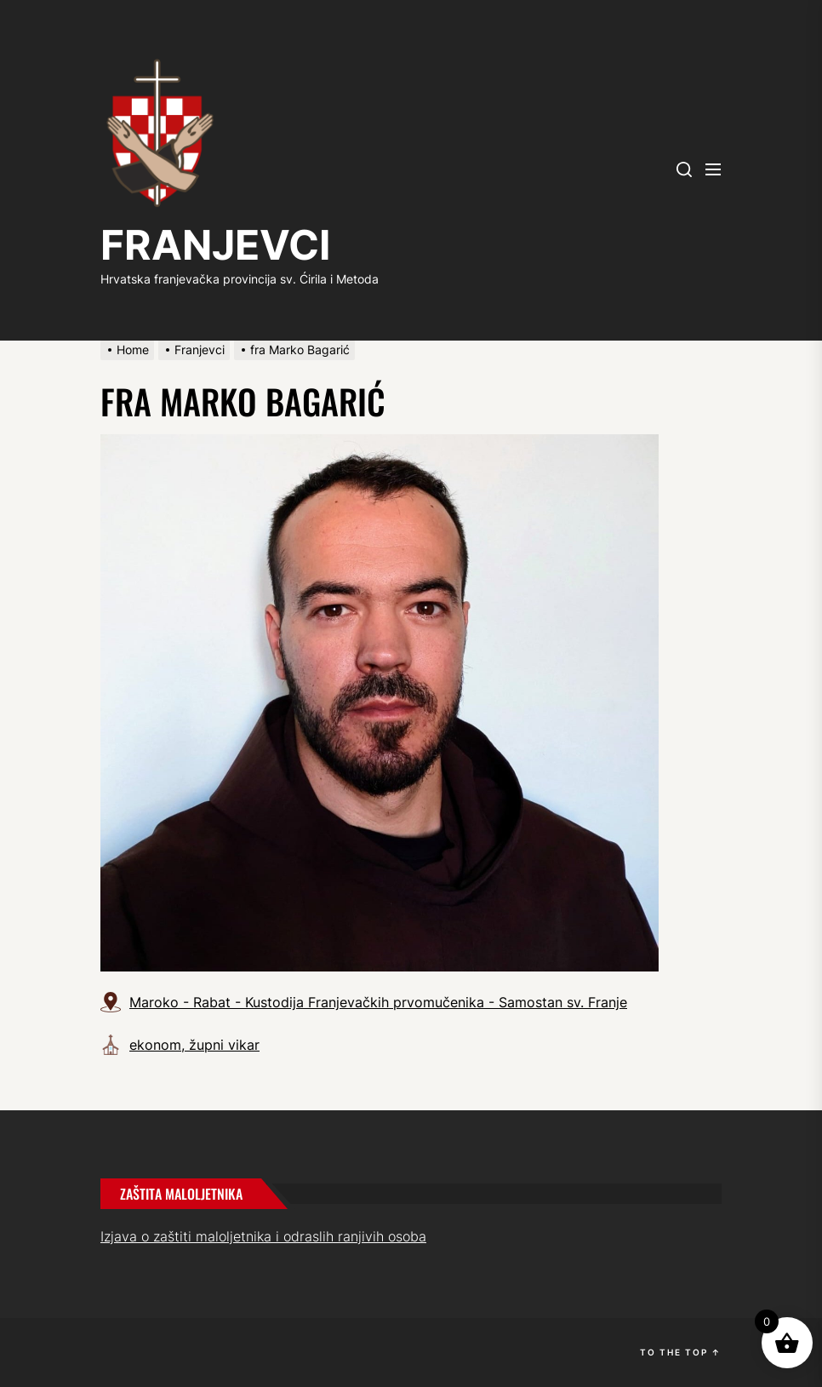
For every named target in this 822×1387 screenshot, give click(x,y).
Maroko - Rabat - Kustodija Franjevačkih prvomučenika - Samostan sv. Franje (378, 1002)
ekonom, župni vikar (194, 1044)
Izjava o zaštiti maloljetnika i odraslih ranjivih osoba (263, 1236)
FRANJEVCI (215, 245)
